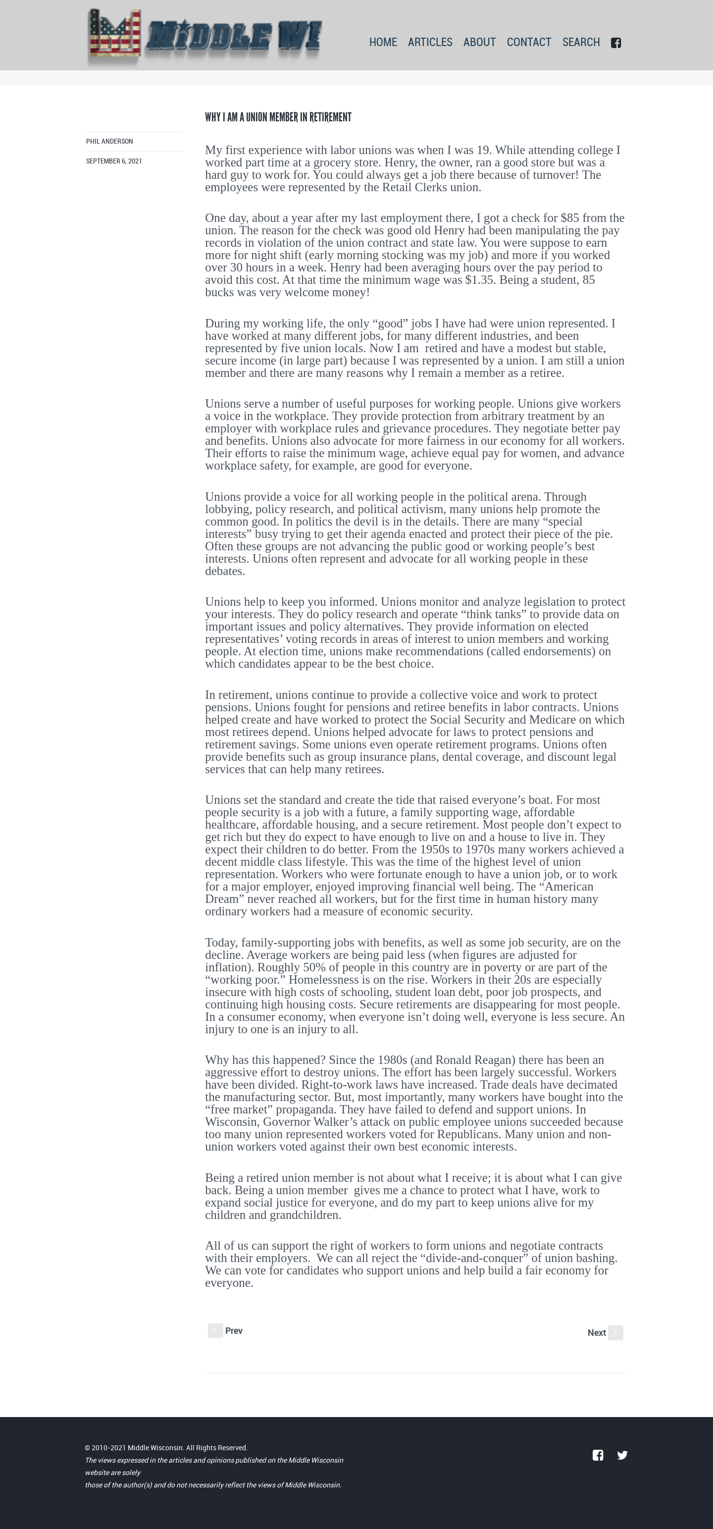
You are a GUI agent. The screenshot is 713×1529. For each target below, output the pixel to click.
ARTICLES (430, 43)
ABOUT (479, 43)
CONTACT (529, 43)
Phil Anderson (109, 141)
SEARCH (581, 43)
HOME (383, 43)
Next (605, 1332)
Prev (225, 1330)
